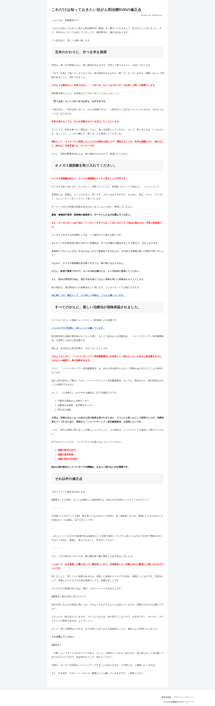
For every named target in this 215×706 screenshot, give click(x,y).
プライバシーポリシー (183, 697)
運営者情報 (165, 697)
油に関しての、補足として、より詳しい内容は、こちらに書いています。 (88, 295)
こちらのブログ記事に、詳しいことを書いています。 (78, 328)
